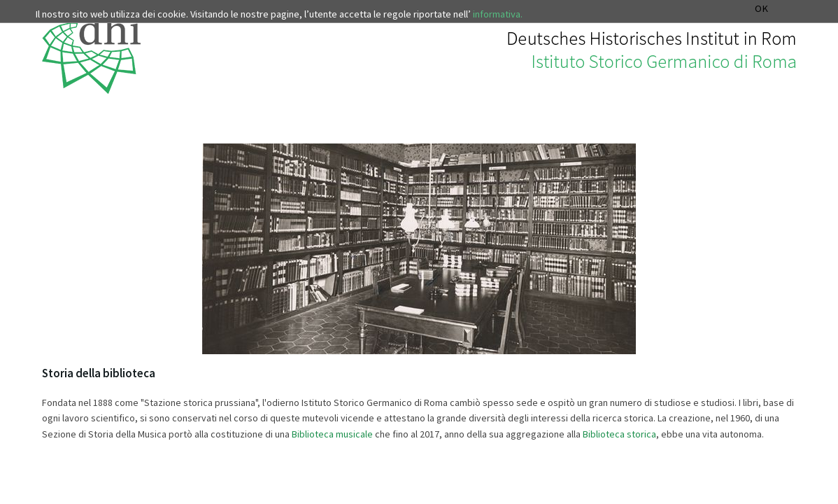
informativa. (498, 14)
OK (761, 9)
